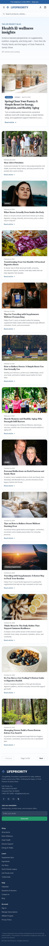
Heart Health (6, 840)
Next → (42, 758)
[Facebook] (4, 799)
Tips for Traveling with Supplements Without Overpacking (21, 315)
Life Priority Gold (7, 873)
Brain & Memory (7, 836)
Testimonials (6, 877)
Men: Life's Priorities (13, 162)
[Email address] (24, 813)
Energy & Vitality (7, 848)
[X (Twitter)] (18, 799)
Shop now (35, 2)
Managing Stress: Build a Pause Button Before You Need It (22, 731)
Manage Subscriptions (9, 912)
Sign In (4, 908)
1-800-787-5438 (8, 793)
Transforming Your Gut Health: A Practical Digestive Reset (24, 263)
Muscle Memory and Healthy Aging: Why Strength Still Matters (23, 420)
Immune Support (7, 844)
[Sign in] (40, 7)
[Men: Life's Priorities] (24, 144)
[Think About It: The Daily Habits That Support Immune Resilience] (24, 607)
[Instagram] (8, 799)
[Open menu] (4, 7)
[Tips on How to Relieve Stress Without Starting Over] (24, 505)
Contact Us (5, 894)
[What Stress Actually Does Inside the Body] (24, 194)
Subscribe (24, 818)
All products (6, 832)
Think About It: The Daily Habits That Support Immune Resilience (22, 627)
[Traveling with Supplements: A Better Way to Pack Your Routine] (24, 557)
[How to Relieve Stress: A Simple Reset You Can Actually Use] (24, 348)
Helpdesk (5, 887)
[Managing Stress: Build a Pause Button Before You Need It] (24, 712)
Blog (3, 898)
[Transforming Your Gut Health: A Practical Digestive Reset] (24, 243)
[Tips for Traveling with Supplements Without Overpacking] (24, 295)
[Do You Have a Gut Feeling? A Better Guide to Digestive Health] (24, 659)
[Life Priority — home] (17, 7)
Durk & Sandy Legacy (9, 869)
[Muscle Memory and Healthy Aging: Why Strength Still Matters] (24, 400)
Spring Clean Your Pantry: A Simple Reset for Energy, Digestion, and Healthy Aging (22, 104)
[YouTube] (13, 799)
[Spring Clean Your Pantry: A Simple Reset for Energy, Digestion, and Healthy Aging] (24, 78)
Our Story (5, 865)
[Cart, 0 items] (45, 7)
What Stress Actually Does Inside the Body (24, 212)
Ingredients (6, 861)
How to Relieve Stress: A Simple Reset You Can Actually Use (24, 367)
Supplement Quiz (8, 857)
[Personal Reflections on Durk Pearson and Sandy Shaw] (24, 452)
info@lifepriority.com (22, 793)
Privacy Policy (7, 920)
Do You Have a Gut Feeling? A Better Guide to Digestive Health (24, 679)
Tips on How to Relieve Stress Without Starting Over (22, 524)
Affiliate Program (7, 916)
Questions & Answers (9, 890)
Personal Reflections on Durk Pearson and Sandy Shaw (24, 472)
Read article (10, 122)
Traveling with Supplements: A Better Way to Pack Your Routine (24, 577)
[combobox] (24, 14)
